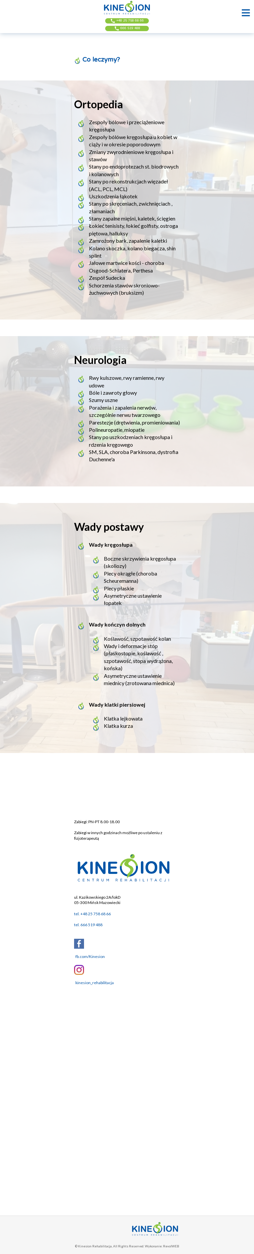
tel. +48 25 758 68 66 (92, 913)
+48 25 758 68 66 (127, 21)
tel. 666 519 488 (88, 924)
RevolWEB (171, 1246)
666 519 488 (127, 28)
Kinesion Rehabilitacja (95, 1246)
